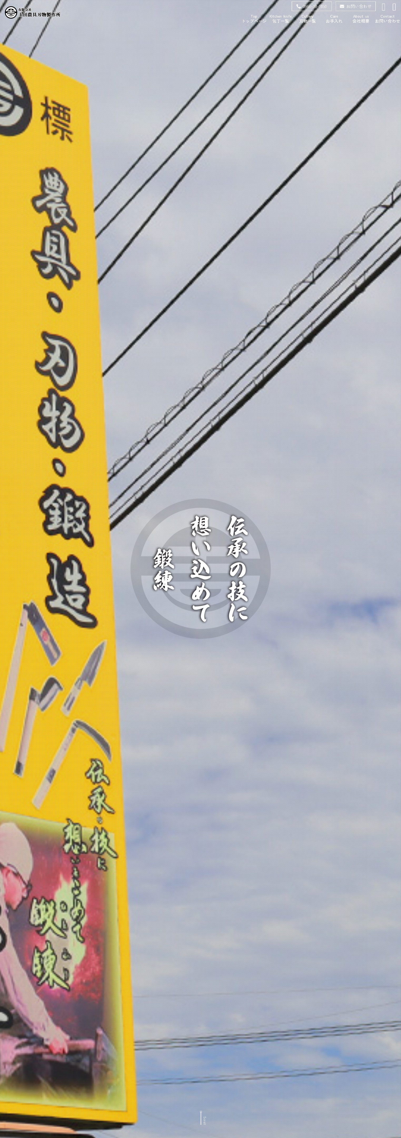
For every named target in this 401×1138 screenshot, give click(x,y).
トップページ (254, 18)
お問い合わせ (356, 6)
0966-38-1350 (311, 6)
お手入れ (334, 18)
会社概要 (361, 18)
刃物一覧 (307, 18)
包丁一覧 (280, 18)
